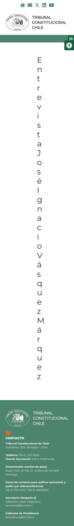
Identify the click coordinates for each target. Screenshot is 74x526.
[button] (69, 45)
